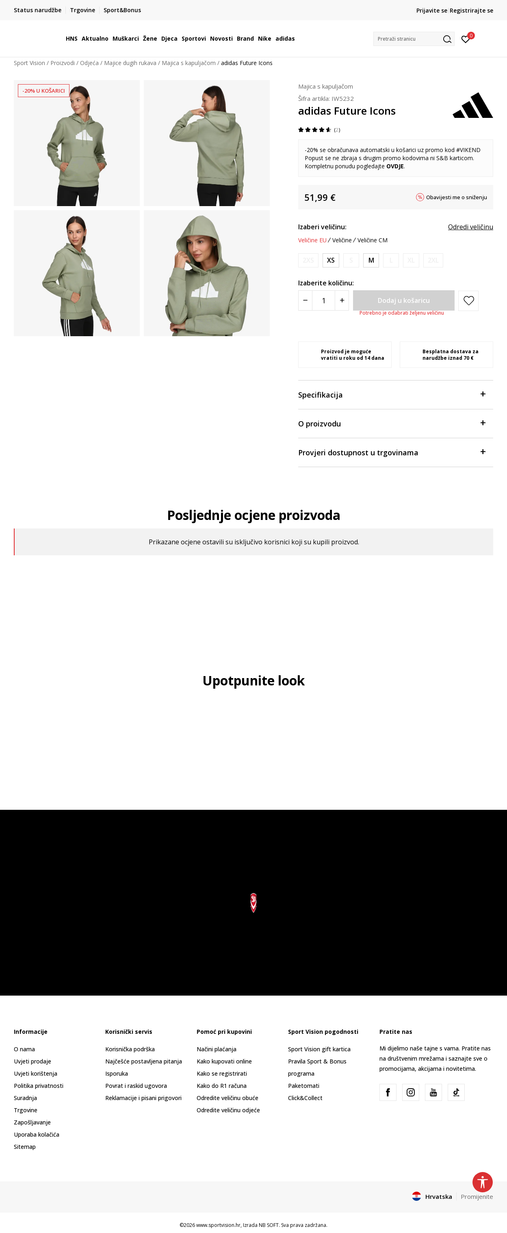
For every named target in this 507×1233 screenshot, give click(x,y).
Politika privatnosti (38, 1085)
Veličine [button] (342, 240)
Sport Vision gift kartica (319, 1049)
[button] (414, 39)
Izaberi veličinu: (322, 227)
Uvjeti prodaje (32, 1061)
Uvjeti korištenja (35, 1073)
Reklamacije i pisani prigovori (143, 1098)
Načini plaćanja (216, 1049)
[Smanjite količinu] (305, 300)
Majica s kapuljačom (189, 63)
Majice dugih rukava (130, 63)
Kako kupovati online (224, 1061)
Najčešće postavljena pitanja (143, 1061)
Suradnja (25, 1098)
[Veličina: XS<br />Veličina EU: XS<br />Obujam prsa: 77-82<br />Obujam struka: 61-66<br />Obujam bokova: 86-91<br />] (331, 260)
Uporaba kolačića (36, 1134)
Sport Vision (29, 63)
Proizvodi (62, 63)
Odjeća (89, 63)
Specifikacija (391, 394)
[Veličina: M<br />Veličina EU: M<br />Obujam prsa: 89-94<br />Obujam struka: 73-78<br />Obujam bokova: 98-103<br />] (371, 260)
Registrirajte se (471, 10)
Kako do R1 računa (222, 1085)
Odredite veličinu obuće (227, 1098)
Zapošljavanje (32, 1122)
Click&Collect (305, 1098)
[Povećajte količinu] (342, 300)
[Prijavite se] (466, 39)
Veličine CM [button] (373, 240)
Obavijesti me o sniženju (456, 197)
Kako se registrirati (222, 1073)
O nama (24, 1049)
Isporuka (116, 1073)
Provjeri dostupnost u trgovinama (391, 451)
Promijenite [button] (477, 1196)
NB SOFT (269, 1225)
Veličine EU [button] (312, 240)
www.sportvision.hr (218, 1225)
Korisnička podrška (130, 1049)
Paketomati (303, 1085)
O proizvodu (391, 423)
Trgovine (25, 1110)
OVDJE (395, 166)
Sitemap (25, 1146)
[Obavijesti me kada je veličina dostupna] (308, 260)
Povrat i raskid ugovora (136, 1085)
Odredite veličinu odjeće (228, 1110)
